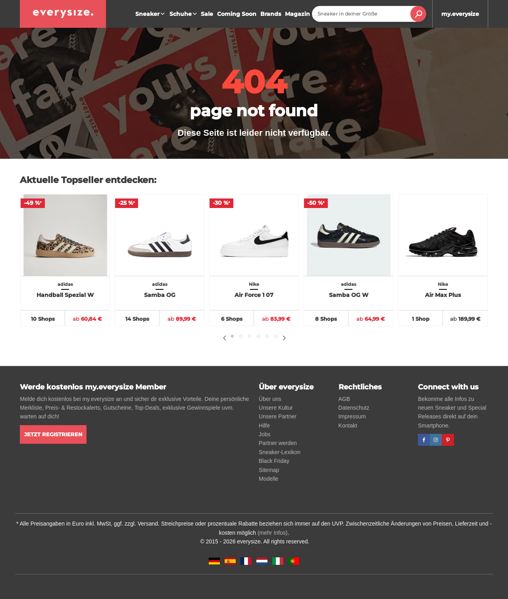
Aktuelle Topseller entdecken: (88, 180)
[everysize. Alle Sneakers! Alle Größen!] (63, 14)
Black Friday (274, 461)
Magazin (297, 13)
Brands (270, 13)
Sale (207, 13)
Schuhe (184, 14)
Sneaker (151, 14)
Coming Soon (236, 13)
